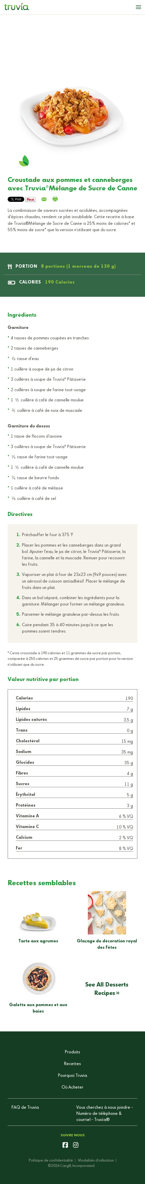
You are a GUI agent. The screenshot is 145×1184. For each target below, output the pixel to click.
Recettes (72, 1064)
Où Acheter (72, 1088)
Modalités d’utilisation (96, 1160)
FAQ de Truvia (25, 1108)
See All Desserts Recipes (106, 989)
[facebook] (65, 1146)
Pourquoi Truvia (72, 1076)
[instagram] (75, 1146)
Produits (72, 1052)
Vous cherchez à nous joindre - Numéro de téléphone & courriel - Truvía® (104, 1114)
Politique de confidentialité (51, 1160)
